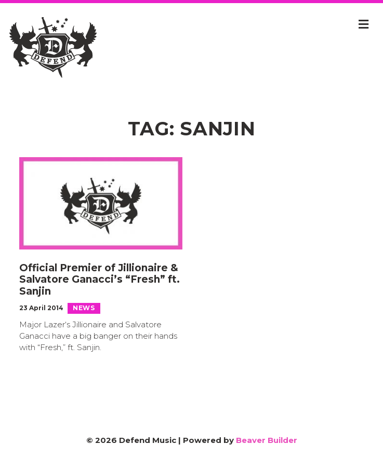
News (84, 308)
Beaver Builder (266, 440)
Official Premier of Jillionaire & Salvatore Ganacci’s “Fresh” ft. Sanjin (99, 280)
